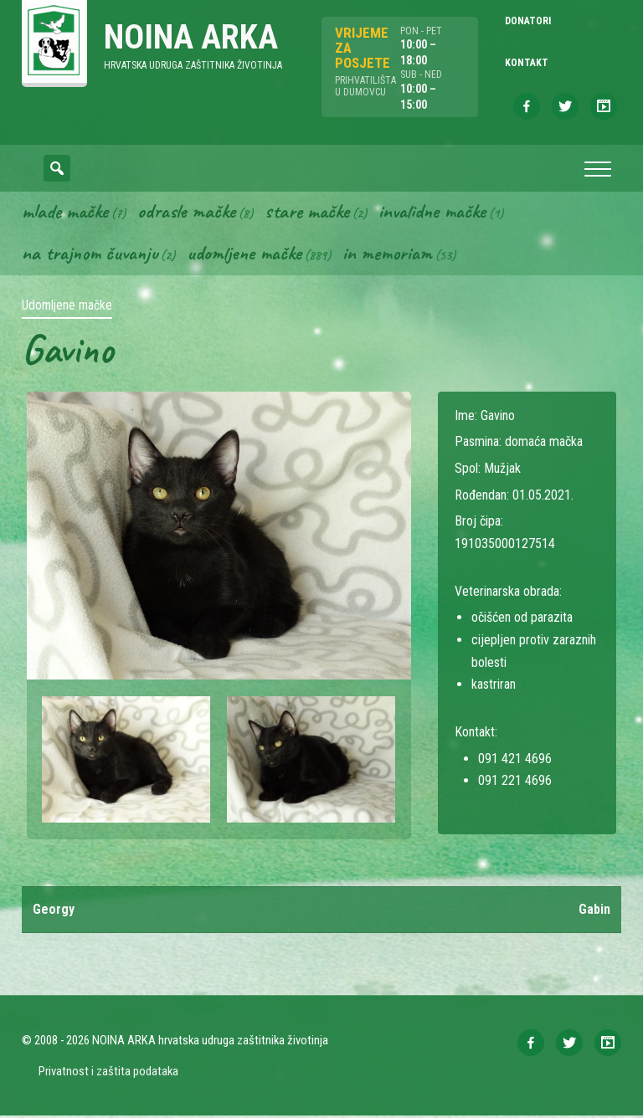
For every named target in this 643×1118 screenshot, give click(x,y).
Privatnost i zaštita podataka (108, 1072)
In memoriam (387, 255)
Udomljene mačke (244, 255)
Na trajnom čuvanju (89, 255)
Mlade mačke (65, 213)
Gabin (594, 911)
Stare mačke (307, 213)
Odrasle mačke (186, 213)
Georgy (54, 911)
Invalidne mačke (432, 213)
